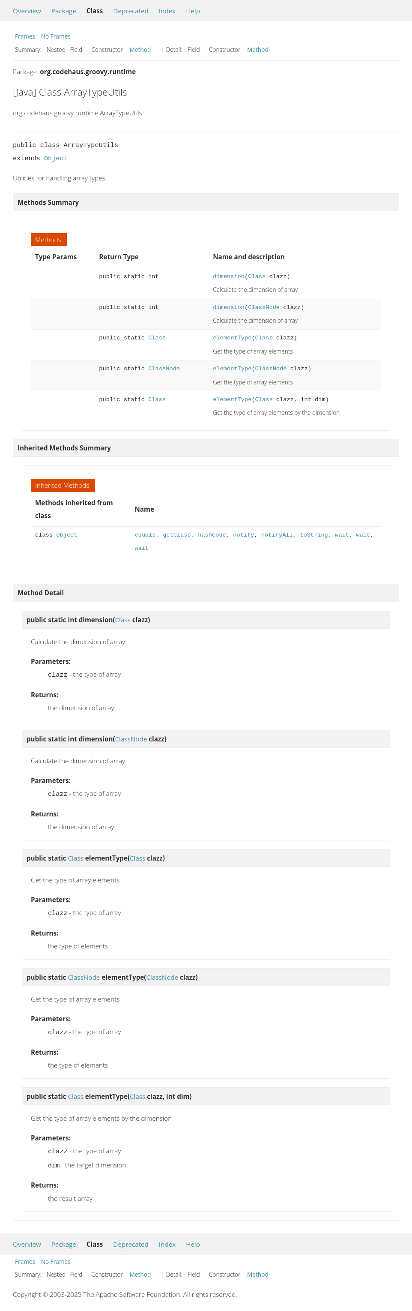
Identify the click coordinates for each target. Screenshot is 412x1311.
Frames (25, 36)
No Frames (56, 36)
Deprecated (131, 10)
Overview (27, 10)
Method (140, 49)
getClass (177, 535)
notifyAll (277, 535)
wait (342, 535)
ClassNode (264, 307)
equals (145, 535)
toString (314, 535)
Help (193, 10)
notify (243, 535)
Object (56, 158)
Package (63, 10)
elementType (232, 338)
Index (167, 10)
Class (257, 277)
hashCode (212, 535)
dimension (229, 277)
